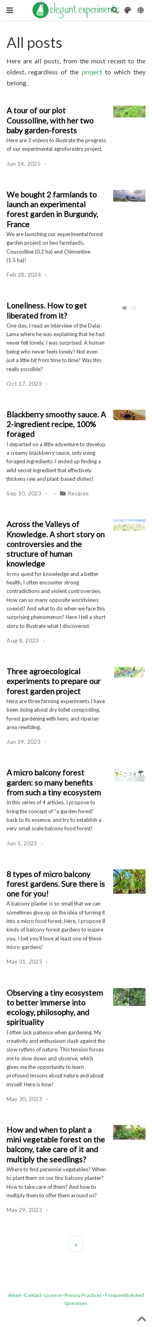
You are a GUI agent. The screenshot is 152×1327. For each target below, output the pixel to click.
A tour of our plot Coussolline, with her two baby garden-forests (50, 120)
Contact (33, 1295)
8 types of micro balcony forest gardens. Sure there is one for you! (55, 884)
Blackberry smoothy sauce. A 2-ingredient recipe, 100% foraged (56, 424)
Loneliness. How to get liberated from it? (46, 310)
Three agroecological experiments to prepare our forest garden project (53, 681)
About (14, 1295)
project (92, 72)
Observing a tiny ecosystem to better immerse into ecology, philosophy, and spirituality (54, 1007)
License (53, 1295)
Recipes (78, 493)
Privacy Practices (83, 1295)
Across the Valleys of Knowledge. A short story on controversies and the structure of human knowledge (55, 543)
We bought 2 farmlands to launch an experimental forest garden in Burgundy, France (52, 209)
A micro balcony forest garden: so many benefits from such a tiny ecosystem (53, 782)
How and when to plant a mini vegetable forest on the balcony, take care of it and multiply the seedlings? (55, 1144)
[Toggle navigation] (9, 10)
